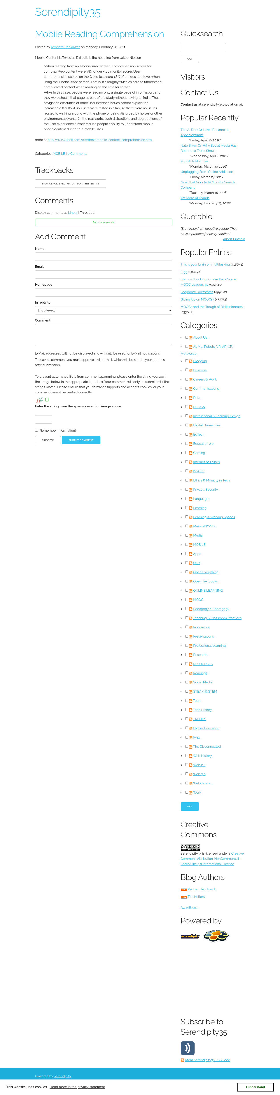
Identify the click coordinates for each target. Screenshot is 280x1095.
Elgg (184, 272)
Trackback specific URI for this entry (71, 183)
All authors (189, 907)
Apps (197, 554)
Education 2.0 (203, 444)
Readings (200, 673)
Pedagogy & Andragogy (211, 609)
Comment (42, 320)
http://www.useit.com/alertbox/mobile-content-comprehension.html (99, 140)
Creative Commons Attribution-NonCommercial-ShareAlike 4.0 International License (212, 859)
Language (200, 499)
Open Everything (206, 572)
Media (198, 535)
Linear (73, 213)
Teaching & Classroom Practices (217, 618)
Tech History (202, 710)
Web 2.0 (199, 765)
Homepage (43, 285)
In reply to (43, 302)
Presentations (203, 636)
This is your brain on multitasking (205, 264)
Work (197, 792)
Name (39, 249)
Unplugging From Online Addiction (207, 172)
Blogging (200, 361)
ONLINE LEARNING (208, 591)
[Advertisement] (230, 979)
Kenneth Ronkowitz (65, 47)
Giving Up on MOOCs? (197, 299)
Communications (206, 389)
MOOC (198, 600)
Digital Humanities (207, 425)
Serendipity (62, 1076)
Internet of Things (206, 462)
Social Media (202, 682)
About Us (200, 337)
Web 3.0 (199, 774)
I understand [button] (255, 1087)
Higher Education (206, 728)
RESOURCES (203, 664)
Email (39, 267)
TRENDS (199, 719)
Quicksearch (202, 33)
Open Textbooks (205, 581)
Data (196, 398)
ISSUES (198, 471)
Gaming (199, 453)
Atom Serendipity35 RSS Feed (207, 1060)
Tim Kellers (196, 897)
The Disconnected (207, 747)
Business (199, 370)
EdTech (199, 434)
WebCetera (201, 783)
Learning (199, 508)
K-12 (196, 737)
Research (200, 655)
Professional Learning (209, 646)
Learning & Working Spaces (214, 517)
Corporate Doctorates (197, 292)
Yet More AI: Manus (195, 198)
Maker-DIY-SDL (205, 526)
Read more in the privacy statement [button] (77, 1087)
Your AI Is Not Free (194, 161)
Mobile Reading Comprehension (99, 34)
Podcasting (201, 627)
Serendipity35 (67, 11)
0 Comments (77, 154)
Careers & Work (205, 379)
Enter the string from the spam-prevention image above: (78, 406)
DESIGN (199, 407)
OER (196, 563)
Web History (202, 756)
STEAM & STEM (205, 692)
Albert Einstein (234, 239)
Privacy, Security (205, 490)
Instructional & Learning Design (216, 416)
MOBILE (59, 154)
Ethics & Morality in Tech (211, 480)
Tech (196, 701)
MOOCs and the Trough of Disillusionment (212, 307)
